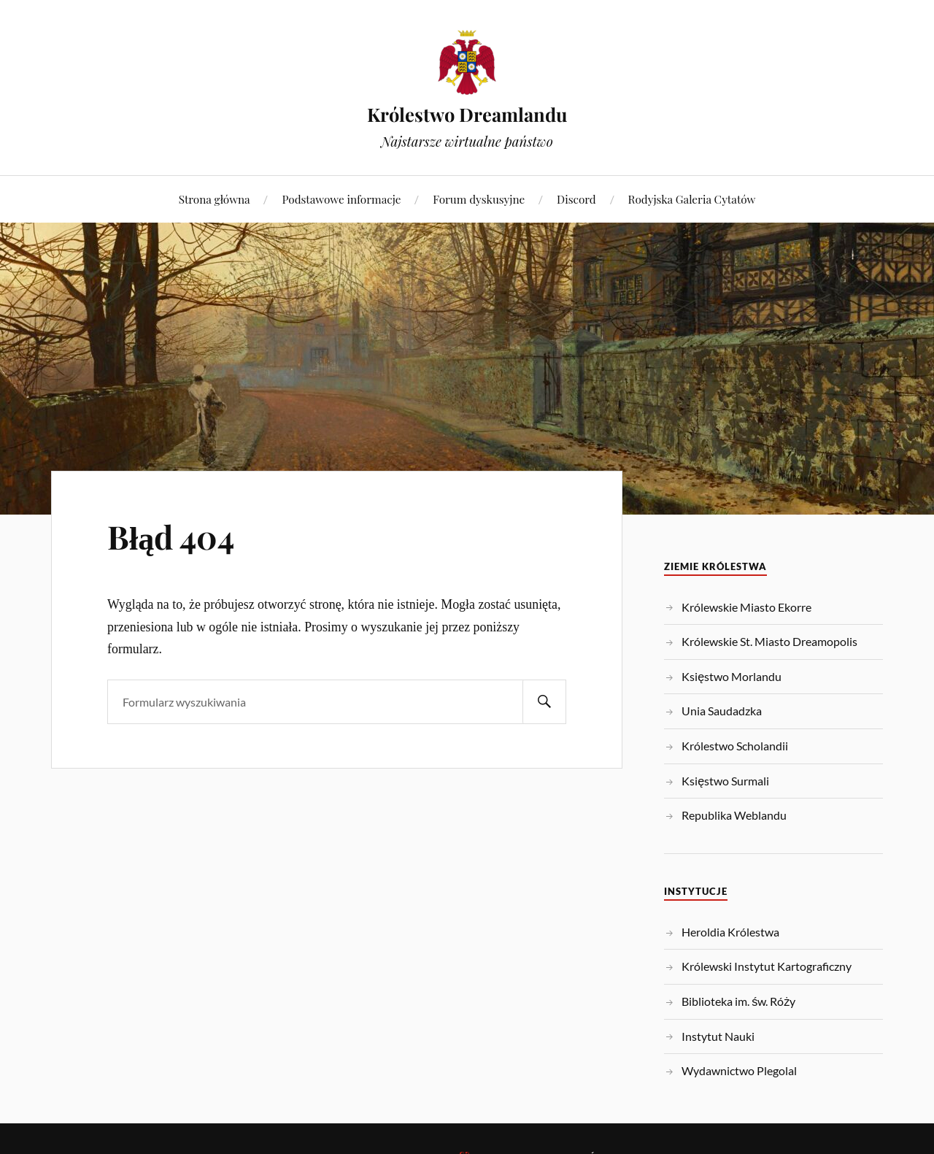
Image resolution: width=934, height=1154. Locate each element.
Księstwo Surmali (725, 781)
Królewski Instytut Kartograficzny (767, 966)
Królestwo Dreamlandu (467, 113)
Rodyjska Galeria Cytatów (692, 199)
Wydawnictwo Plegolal (739, 1070)
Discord (576, 199)
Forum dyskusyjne (479, 199)
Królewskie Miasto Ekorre (746, 607)
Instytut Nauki (718, 1036)
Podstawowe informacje (341, 199)
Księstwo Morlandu (731, 676)
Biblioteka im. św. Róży (738, 1001)
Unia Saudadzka (722, 711)
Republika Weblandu (734, 815)
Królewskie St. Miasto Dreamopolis (769, 641)
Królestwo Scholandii (735, 746)
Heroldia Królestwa (730, 932)
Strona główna (214, 199)
